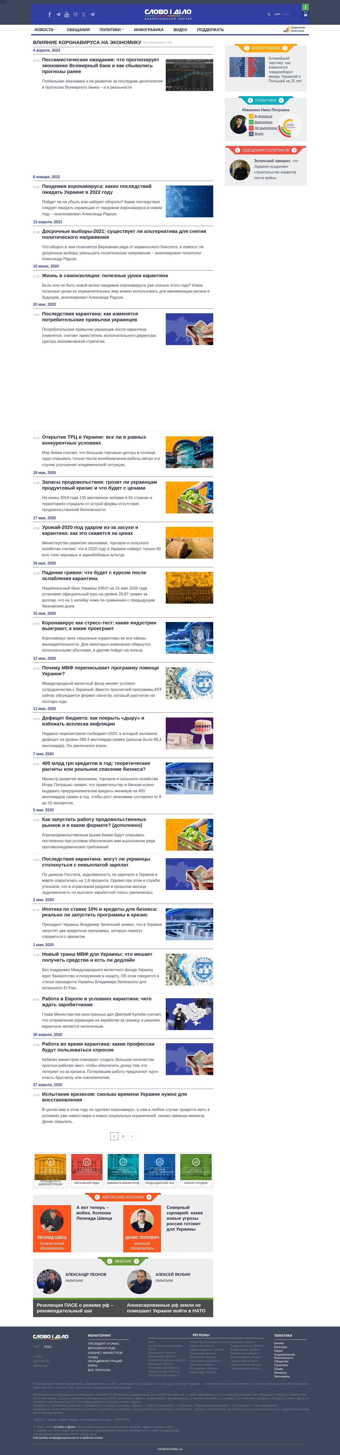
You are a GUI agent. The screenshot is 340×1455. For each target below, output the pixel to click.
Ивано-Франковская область (209, 1342)
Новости (45, 30)
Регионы (201, 1335)
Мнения (123, 1261)
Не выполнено (266, 128)
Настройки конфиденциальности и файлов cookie (68, 1437)
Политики (112, 30)
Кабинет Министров (105, 1353)
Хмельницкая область (246, 1357)
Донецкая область (161, 1364)
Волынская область (162, 1356)
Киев (151, 1342)
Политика (281, 1365)
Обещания (78, 30)
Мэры (92, 1365)
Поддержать (210, 30)
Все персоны (99, 1370)
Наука (278, 1350)
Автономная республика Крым (165, 1347)
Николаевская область (205, 1361)
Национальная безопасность (284, 1356)
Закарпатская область (164, 1371)
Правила (40, 1366)
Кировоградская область (207, 1349)
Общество (281, 1361)
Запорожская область (163, 1375)
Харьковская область (245, 1349)
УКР (277, 14)
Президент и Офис (103, 1343)
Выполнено (263, 122)
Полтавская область (203, 1368)
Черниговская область (246, 1364)
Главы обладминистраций (105, 1359)
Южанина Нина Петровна (265, 110)
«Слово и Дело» (64, 1427)
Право (278, 1369)
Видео (180, 30)
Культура (280, 1347)
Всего (259, 134)
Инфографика (149, 30)
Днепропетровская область (167, 1360)
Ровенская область (203, 1372)
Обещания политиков (265, 150)
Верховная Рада (102, 1348)
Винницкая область (162, 1352)
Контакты (41, 1361)
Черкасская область (244, 1361)
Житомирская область (164, 1367)
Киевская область (202, 1346)
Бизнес (279, 1343)
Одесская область (202, 1364)
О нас (38, 1356)
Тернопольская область (247, 1346)
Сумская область (242, 1342)
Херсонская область (244, 1353)
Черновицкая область (245, 1368)
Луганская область (202, 1353)
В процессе (263, 116)
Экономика (282, 1376)
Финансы (280, 1372)
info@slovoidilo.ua (170, 1449)
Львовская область (203, 1357)
